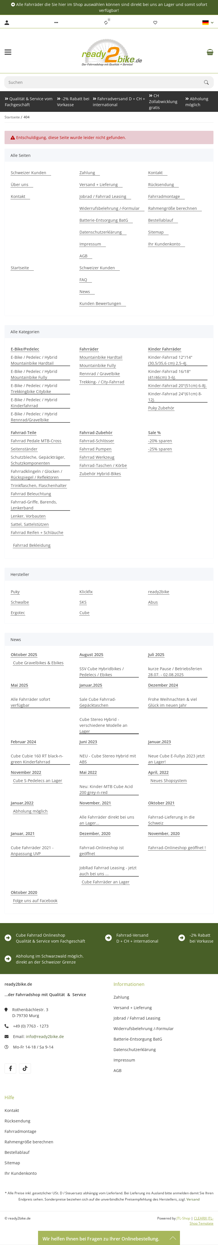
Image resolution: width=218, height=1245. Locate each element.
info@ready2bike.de (45, 1036)
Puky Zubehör (161, 408)
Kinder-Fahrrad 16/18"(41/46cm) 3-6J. (169, 374)
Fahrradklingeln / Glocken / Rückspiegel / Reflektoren (36, 474)
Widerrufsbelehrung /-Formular (144, 1028)
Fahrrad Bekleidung (32, 545)
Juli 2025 (156, 654)
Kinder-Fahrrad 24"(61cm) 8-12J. (175, 396)
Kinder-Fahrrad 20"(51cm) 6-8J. (177, 385)
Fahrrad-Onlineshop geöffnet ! (177, 847)
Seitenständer (24, 449)
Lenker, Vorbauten (28, 516)
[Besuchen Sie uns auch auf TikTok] (25, 1068)
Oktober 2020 (24, 892)
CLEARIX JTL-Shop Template (201, 1221)
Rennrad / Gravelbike (99, 373)
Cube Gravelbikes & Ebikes (38, 662)
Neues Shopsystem (168, 780)
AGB (117, 1070)
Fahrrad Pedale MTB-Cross (36, 440)
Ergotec (18, 612)
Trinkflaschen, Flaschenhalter (39, 485)
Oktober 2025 (24, 654)
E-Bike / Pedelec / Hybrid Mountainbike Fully (34, 374)
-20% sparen (160, 440)
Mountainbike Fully (97, 365)
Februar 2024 (23, 741)
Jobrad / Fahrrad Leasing (137, 1018)
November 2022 (26, 772)
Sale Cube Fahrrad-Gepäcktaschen (97, 702)
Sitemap (12, 1162)
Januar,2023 (159, 741)
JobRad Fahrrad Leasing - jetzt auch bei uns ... (108, 870)
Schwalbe (20, 602)
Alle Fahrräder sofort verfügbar (30, 702)
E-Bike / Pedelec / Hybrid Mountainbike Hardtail (34, 360)
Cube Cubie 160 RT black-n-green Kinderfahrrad (37, 758)
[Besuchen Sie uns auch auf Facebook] (10, 1068)
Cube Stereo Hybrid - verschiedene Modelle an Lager (103, 725)
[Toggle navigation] (8, 52)
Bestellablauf (17, 1152)
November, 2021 (95, 803)
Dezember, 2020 (94, 833)
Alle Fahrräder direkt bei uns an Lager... (106, 820)
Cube (84, 612)
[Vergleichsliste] (106, 22)
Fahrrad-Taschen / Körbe (103, 465)
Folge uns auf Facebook (35, 900)
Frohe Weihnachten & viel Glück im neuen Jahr (172, 702)
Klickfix (86, 591)
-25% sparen (160, 449)
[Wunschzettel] (155, 22)
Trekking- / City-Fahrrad (101, 382)
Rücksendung (17, 1121)
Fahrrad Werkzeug (96, 457)
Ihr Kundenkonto (21, 1173)
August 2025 (91, 654)
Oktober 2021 (161, 803)
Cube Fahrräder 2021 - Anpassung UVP (32, 850)
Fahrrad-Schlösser (96, 440)
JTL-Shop (184, 1218)
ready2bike (158, 591)
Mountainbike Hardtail (100, 357)
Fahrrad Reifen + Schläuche (37, 532)
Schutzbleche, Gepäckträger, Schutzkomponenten (38, 460)
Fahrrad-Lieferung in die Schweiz (171, 820)
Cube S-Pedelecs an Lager (37, 780)
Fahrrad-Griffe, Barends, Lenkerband (34, 505)
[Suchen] (104, 82)
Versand (193, 1199)
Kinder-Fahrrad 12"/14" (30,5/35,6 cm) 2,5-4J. (170, 360)
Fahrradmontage (20, 1131)
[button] (56, 23)
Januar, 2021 (23, 833)
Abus (153, 602)
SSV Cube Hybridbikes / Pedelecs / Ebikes (101, 671)
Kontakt (12, 1110)
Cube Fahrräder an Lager (105, 882)
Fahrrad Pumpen (95, 449)
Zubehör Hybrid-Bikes (100, 473)
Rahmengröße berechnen (29, 1141)
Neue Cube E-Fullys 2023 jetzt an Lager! (176, 758)
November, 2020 (164, 833)
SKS (83, 602)
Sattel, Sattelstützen (30, 524)
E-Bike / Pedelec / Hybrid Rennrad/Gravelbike (34, 416)
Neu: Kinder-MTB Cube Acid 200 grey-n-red (106, 789)
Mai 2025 (19, 685)
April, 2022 (158, 772)
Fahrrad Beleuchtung (31, 493)
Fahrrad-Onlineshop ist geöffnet (101, 850)
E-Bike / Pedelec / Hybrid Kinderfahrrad (34, 402)
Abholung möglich (30, 811)
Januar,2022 (22, 803)
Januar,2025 (90, 685)
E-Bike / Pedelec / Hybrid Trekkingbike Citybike (34, 388)
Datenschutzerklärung (135, 1049)
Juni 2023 (88, 741)
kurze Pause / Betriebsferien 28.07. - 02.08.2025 (175, 671)
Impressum (124, 1060)
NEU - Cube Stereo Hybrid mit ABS (107, 758)
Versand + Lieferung (133, 1007)
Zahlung (121, 997)
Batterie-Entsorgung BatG (138, 1039)
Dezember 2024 (163, 685)
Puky (15, 591)
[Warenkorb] (210, 52)
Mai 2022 (88, 772)
